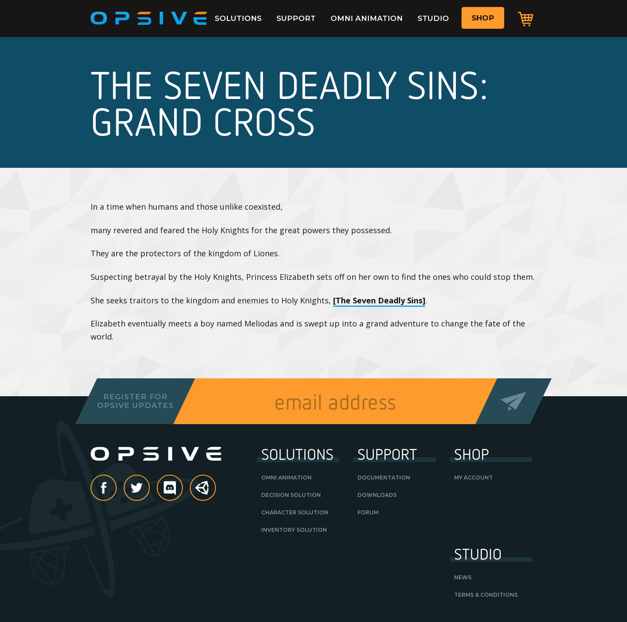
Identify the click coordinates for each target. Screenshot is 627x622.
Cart (525, 19)
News (463, 577)
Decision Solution (291, 495)
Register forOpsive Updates (135, 401)
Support (296, 18)
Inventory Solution (294, 530)
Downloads (377, 495)
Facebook (116, 488)
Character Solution (294, 512)
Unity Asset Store (203, 492)
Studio (433, 18)
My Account (473, 477)
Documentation (383, 477)
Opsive (149, 18)
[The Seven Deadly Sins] (379, 300)
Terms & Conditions (486, 594)
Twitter (149, 488)
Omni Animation (366, 18)
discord (182, 488)
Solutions (238, 18)
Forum (367, 512)
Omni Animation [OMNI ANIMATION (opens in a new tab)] (286, 477)
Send (513, 401)
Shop (483, 18)
